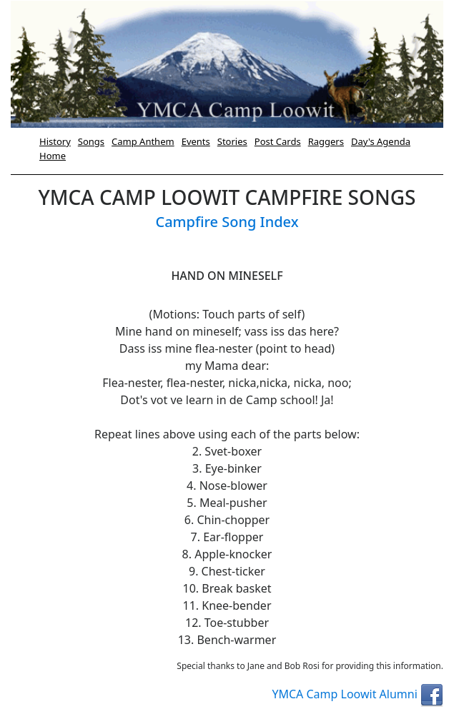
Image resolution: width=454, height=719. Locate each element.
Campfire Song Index (226, 221)
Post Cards (278, 141)
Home (52, 155)
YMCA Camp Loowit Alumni (357, 694)
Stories (232, 141)
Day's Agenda (380, 141)
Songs (91, 141)
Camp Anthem (143, 141)
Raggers (326, 141)
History (55, 141)
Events (196, 141)
